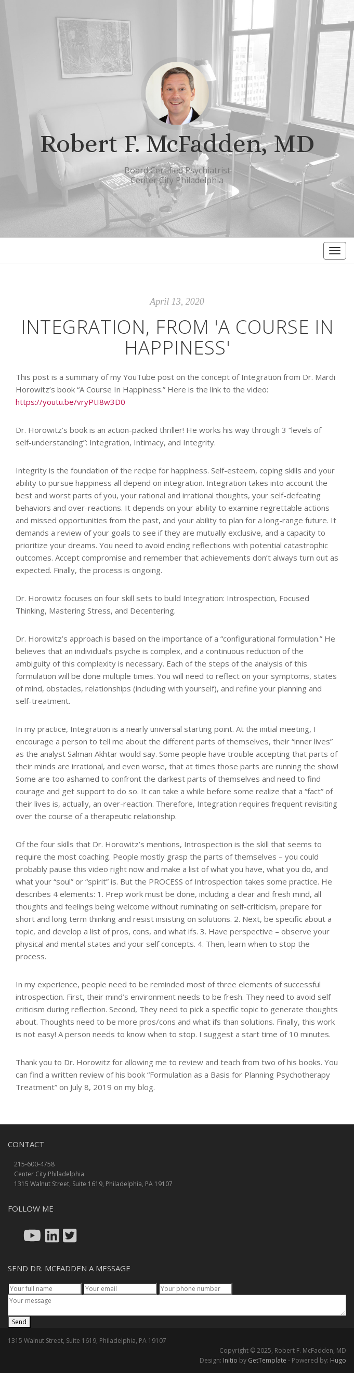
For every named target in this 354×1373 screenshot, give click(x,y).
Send (19, 1321)
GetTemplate (267, 1360)
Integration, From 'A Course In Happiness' (177, 337)
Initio (230, 1360)
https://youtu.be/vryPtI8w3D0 (70, 402)
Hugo (338, 1360)
